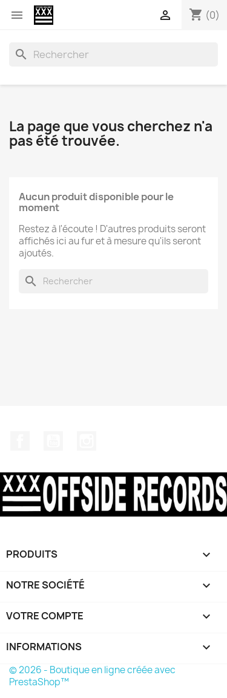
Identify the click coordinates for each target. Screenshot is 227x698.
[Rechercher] (113, 54)
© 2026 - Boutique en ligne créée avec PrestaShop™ (92, 676)
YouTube (53, 441)
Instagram (86, 441)
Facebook (20, 441)
